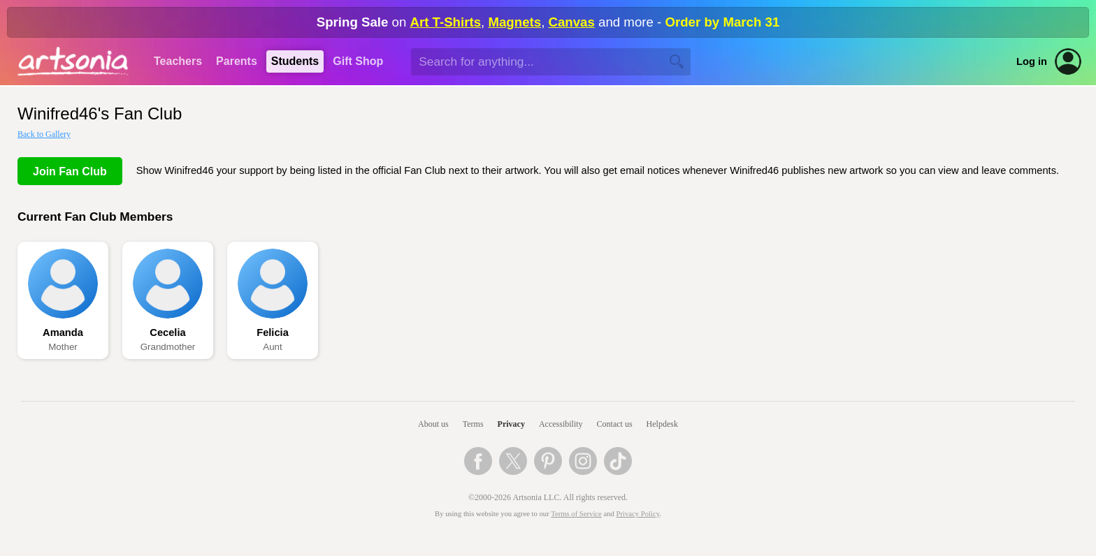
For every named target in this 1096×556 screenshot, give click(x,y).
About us (433, 424)
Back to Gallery (44, 134)
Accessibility (561, 424)
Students (295, 61)
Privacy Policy (638, 514)
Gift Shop (358, 61)
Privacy (511, 424)
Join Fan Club (70, 171)
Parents (236, 61)
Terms (473, 424)
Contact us (615, 424)
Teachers (178, 61)
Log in (1031, 61)
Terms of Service (576, 514)
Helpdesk (662, 424)
